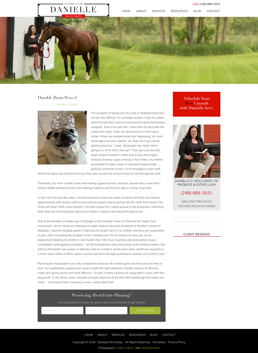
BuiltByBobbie (150, 348)
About (102, 335)
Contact (168, 335)
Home (89, 335)
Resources (137, 335)
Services (118, 335)
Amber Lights (124, 348)
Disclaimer (159, 342)
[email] (106, 310)
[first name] (62, 310)
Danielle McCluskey (73, 11)
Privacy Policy (176, 342)
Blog (153, 335)
